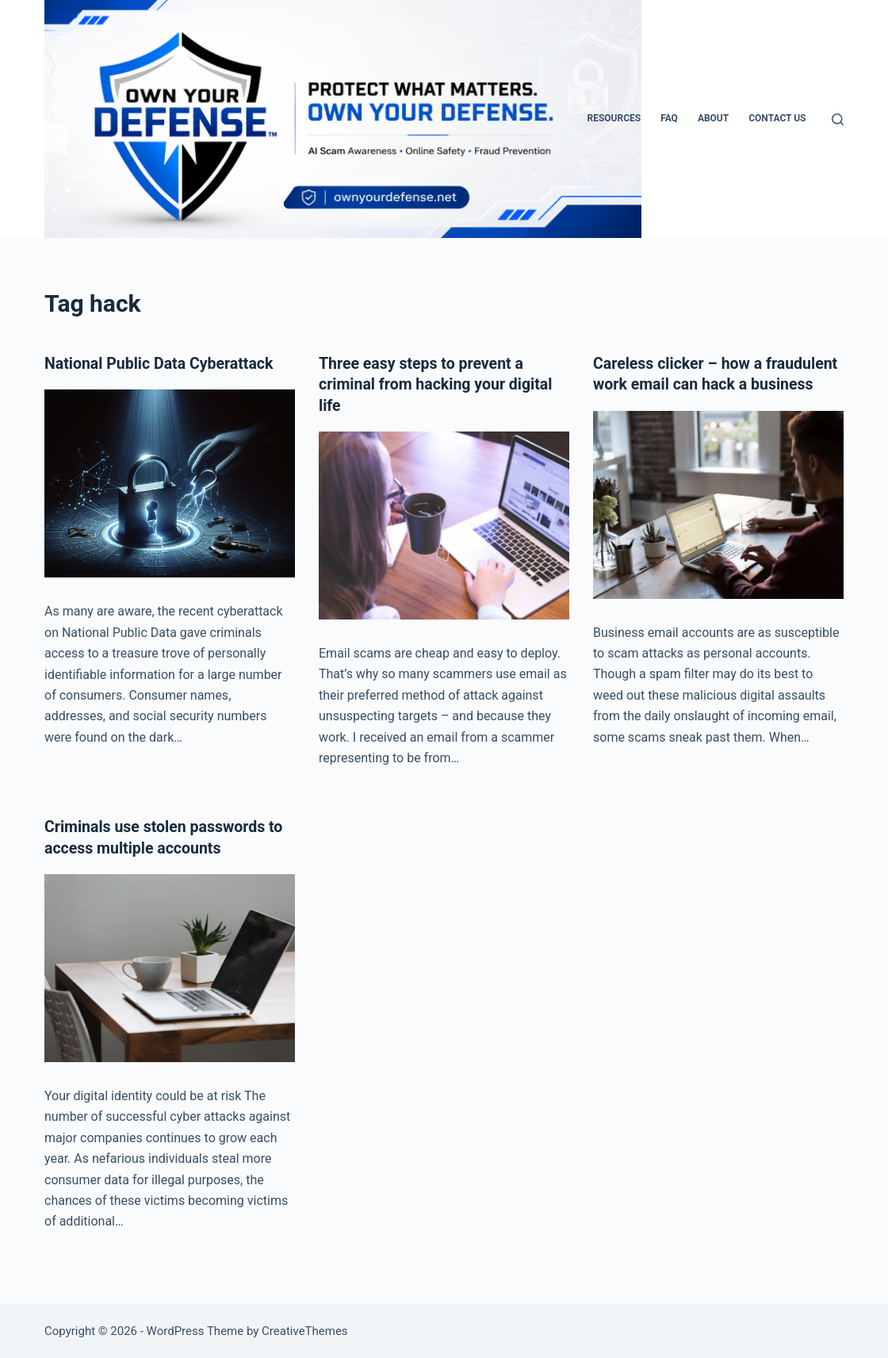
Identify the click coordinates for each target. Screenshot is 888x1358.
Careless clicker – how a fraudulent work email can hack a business (711, 384)
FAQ (669, 118)
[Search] (838, 119)
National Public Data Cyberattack (161, 363)
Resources (614, 118)
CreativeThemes (305, 1330)
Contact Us (777, 118)
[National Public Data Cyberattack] (169, 483)
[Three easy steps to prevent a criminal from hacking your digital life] (444, 525)
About (713, 118)
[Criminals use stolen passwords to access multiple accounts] (169, 967)
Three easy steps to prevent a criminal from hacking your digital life (438, 384)
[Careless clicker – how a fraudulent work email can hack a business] (718, 525)
